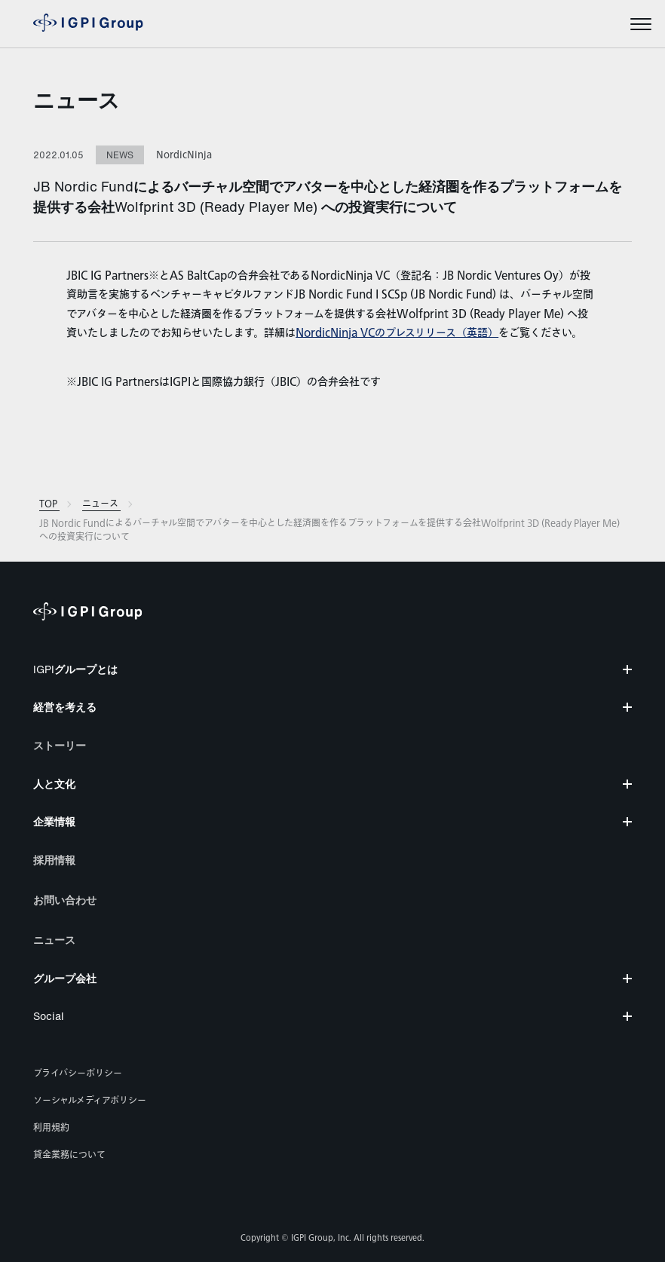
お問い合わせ (65, 900)
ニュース (76, 99)
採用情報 (54, 860)
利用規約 (51, 1128)
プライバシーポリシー (77, 1073)
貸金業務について (69, 1155)
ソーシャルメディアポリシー (89, 1100)
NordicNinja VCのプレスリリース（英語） (397, 333)
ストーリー (59, 745)
